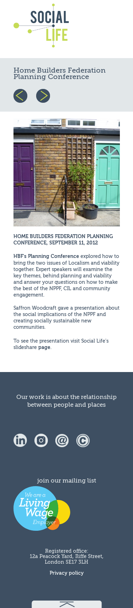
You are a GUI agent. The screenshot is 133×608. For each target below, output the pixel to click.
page (44, 347)
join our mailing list (66, 480)
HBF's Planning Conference (46, 256)
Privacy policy (67, 573)
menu (103, 29)
